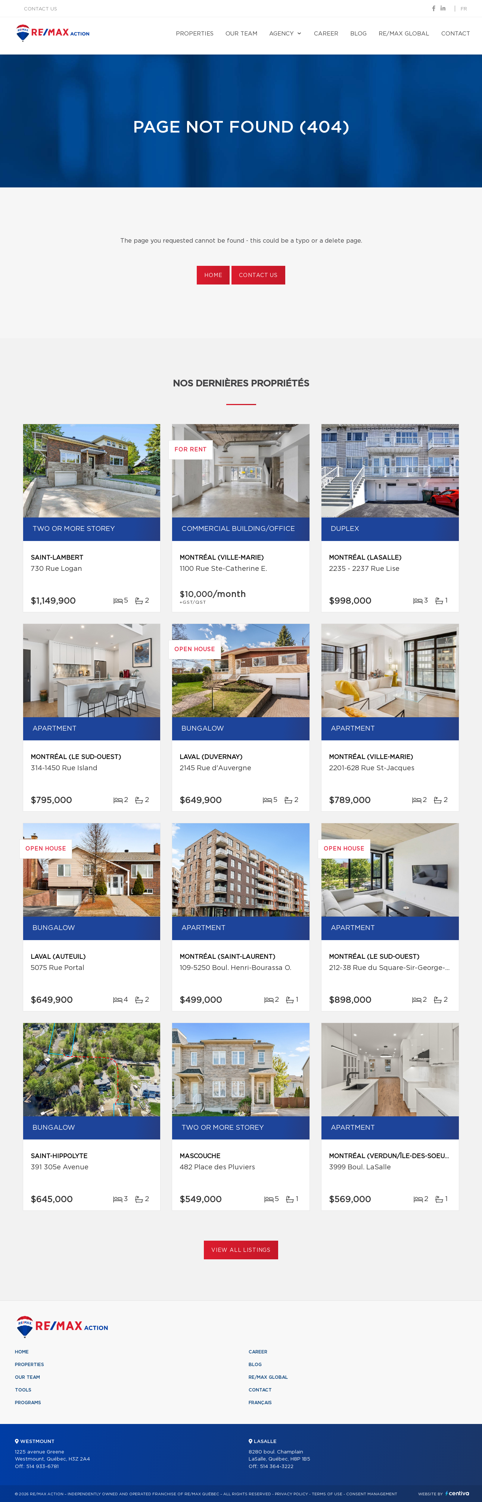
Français (260, 1402)
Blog (358, 34)
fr (464, 9)
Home (213, 275)
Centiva (457, 1493)
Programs (28, 1402)
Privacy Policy (291, 1494)
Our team (241, 34)
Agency (281, 34)
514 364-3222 (276, 1466)
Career (326, 34)
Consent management (371, 1494)
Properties (195, 34)
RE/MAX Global (404, 34)
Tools (23, 1390)
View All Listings (241, 1250)
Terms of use (327, 1494)
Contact (455, 34)
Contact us (40, 9)
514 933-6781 (42, 1466)
